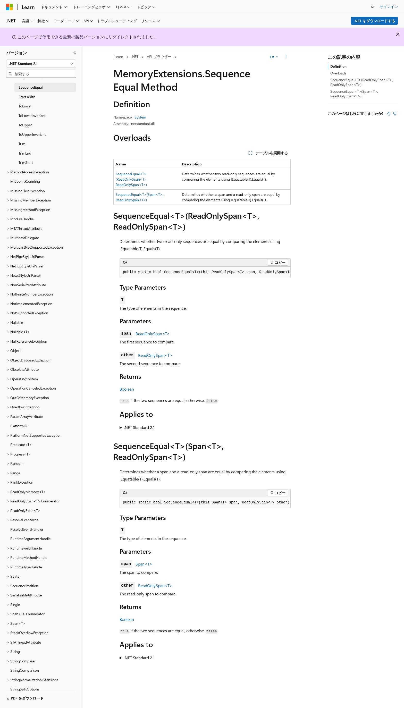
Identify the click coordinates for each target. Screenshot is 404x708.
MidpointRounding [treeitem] (25, 181)
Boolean (127, 389)
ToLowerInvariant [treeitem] (32, 115)
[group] (205, 272)
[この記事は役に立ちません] (395, 114)
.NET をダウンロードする (374, 20)
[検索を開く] (372, 7)
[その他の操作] (286, 57)
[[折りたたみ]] (74, 52)
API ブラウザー (159, 56)
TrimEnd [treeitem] (25, 153)
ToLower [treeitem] (25, 106)
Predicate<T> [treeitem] (21, 444)
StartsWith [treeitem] (27, 96)
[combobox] (41, 64)
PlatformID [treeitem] (18, 425)
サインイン (389, 6)
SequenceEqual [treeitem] (31, 87)
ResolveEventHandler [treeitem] (26, 529)
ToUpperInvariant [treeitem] (32, 134)
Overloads (338, 73)
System (140, 117)
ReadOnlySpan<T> (153, 333)
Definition (338, 66)
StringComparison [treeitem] (24, 670)
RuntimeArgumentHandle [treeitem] (30, 538)
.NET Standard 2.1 (139, 427)
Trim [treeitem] (22, 143)
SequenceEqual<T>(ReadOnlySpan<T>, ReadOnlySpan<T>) (132, 179)
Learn (118, 56)
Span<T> (144, 564)
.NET (134, 56)
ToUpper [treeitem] (25, 124)
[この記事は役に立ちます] (388, 114)
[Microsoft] (9, 7)
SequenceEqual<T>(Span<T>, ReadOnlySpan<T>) (354, 93)
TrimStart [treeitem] (26, 162)
